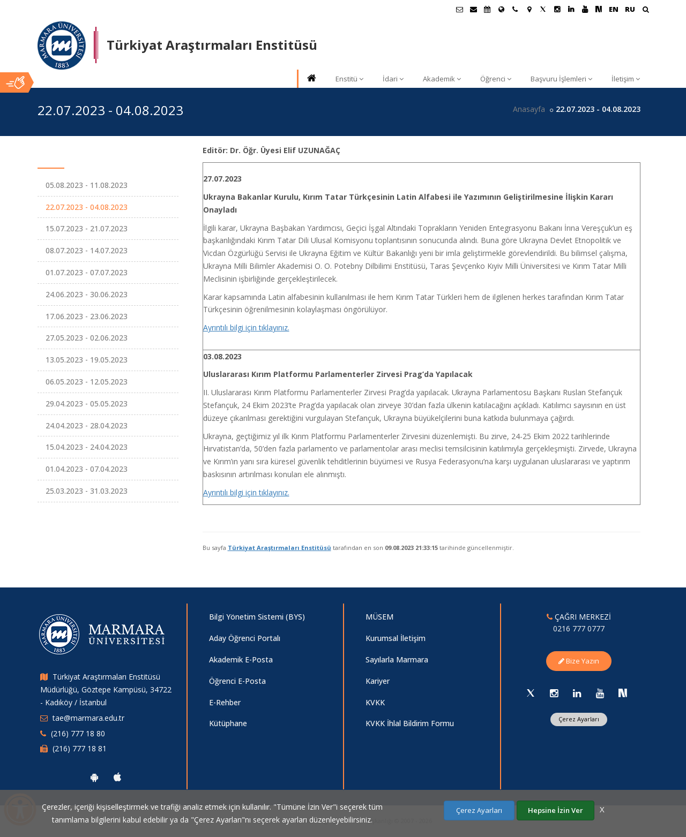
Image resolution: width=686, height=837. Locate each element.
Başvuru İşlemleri (561, 79)
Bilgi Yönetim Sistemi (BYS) (257, 617)
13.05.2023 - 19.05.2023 (87, 360)
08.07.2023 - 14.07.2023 (87, 250)
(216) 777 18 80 (78, 733)
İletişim (626, 79)
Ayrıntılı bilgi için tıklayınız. (246, 327)
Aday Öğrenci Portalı (244, 638)
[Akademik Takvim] (487, 9)
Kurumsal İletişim (396, 638)
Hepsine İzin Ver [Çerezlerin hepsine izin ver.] (555, 810)
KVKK (375, 702)
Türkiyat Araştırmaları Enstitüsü (279, 548)
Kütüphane (228, 723)
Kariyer (378, 681)
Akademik (442, 79)
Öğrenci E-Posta (237, 681)
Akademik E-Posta (241, 659)
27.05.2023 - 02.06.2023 (87, 338)
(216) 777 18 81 (80, 748)
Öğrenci (495, 79)
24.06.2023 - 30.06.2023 (87, 294)
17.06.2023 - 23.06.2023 (87, 316)
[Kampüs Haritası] (529, 9)
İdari (393, 79)
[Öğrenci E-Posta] (459, 9)
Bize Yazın (578, 661)
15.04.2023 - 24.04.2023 (87, 447)
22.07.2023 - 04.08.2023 (87, 207)
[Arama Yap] (646, 10)
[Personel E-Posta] (473, 9)
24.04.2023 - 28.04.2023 (87, 425)
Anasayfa (529, 109)
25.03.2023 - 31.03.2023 (87, 491)
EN (613, 9)
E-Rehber (225, 702)
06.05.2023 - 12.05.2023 (87, 381)
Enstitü (349, 79)
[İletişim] (515, 9)
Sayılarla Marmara (397, 659)
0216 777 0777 (579, 628)
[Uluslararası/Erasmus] (501, 9)
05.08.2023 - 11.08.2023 (87, 185)
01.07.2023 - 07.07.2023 (87, 272)
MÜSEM (379, 617)
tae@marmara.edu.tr (88, 718)
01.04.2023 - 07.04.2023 (87, 469)
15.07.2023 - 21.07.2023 (87, 228)
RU (630, 9)
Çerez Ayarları (578, 719)
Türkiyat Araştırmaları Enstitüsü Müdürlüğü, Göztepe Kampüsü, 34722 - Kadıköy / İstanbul (106, 689)
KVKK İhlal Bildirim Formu (410, 723)
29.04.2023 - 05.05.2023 (87, 403)
